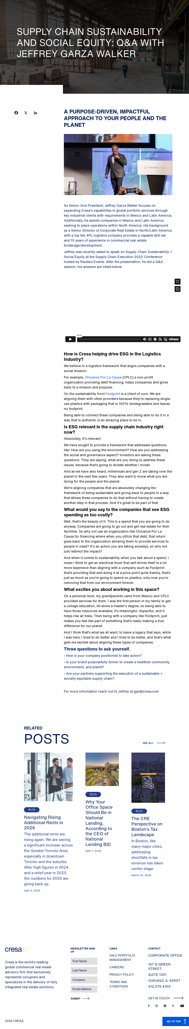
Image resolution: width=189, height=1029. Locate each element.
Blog (31, 809)
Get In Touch (165, 998)
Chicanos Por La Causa (103, 377)
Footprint (112, 393)
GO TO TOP (174, 1021)
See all (148, 743)
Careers (116, 967)
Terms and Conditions (118, 984)
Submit (75, 998)
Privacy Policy (121, 974)
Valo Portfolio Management (122, 957)
